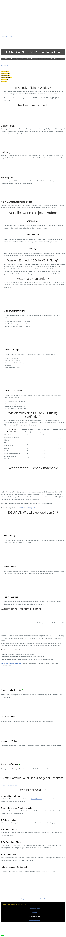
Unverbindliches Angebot (7, 36)
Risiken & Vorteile (5, 73)
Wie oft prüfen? (4, 79)
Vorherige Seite (23, 899)
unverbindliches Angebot (27, 508)
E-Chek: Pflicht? (5, 71)
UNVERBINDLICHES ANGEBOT (9, 785)
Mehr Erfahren (4, 65)
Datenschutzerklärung (34, 908)
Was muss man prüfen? (6, 77)
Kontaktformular (36, 799)
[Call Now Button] (2, 935)
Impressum (34, 912)
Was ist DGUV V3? (5, 75)
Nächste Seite (43, 899)
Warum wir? (4, 81)
